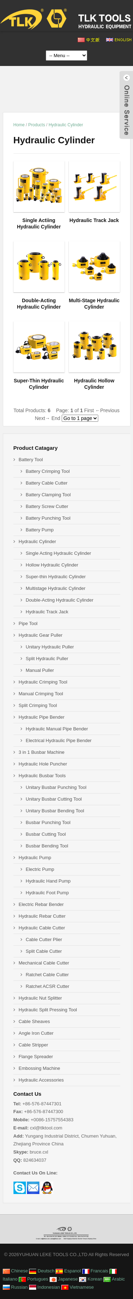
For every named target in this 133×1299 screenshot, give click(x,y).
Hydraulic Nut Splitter (40, 998)
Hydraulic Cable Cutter (42, 927)
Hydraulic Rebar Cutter (42, 916)
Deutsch (41, 1270)
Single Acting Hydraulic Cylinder (58, 553)
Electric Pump (40, 869)
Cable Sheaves (34, 1021)
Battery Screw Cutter (47, 506)
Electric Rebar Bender (41, 904)
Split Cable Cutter (44, 951)
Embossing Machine (39, 1068)
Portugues (33, 1279)
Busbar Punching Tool (48, 822)
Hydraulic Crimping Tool (43, 682)
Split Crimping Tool (38, 705)
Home (19, 124)
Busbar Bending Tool (47, 846)
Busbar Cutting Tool (46, 834)
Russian (15, 1287)
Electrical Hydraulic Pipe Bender (59, 740)
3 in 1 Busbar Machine (42, 752)
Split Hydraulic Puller (47, 658)
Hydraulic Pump (35, 857)
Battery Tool (31, 459)
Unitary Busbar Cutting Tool (54, 799)
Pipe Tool (28, 623)
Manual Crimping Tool (41, 693)
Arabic (114, 1279)
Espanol (68, 1270)
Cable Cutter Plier (44, 939)
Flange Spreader (36, 1056)
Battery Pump (40, 529)
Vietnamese (77, 1287)
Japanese (64, 1279)
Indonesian (44, 1287)
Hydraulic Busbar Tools (42, 775)
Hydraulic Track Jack (47, 611)
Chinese (15, 1270)
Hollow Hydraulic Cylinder (52, 565)
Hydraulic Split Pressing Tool (48, 1009)
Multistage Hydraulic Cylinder (55, 588)
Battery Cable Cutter (47, 483)
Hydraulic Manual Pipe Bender (57, 728)
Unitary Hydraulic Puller (50, 647)
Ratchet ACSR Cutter (48, 986)
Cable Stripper (33, 1045)
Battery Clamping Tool (48, 494)
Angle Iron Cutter (36, 1033)
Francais (95, 1270)
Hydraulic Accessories (41, 1080)
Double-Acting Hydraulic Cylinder (60, 600)
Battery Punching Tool (48, 518)
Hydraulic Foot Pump (47, 892)
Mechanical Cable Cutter (44, 963)
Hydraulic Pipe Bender (42, 717)
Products (36, 124)
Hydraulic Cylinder (66, 124)
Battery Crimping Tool (48, 471)
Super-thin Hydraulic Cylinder (56, 576)
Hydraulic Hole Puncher (43, 764)
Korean (90, 1279)
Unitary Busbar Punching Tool (56, 787)
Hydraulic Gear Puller (41, 635)
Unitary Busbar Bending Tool (55, 810)
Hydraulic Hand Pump (48, 881)
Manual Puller (40, 670)
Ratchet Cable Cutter (47, 974)
